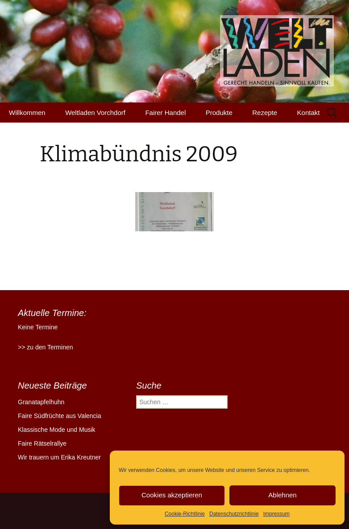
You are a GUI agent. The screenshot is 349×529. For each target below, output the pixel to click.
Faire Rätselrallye (42, 443)
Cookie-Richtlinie (185, 514)
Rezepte (264, 112)
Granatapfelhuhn (41, 402)
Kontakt (308, 112)
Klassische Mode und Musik (57, 429)
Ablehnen (282, 495)
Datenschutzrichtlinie (234, 514)
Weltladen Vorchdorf (95, 112)
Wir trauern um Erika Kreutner (59, 457)
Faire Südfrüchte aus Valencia (59, 415)
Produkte (219, 112)
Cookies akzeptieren (171, 495)
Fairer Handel (165, 112)
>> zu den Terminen (45, 347)
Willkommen (27, 112)
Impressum (276, 514)
